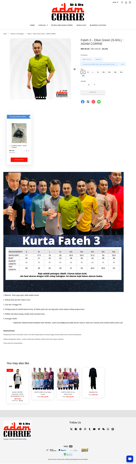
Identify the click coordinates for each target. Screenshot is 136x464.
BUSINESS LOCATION (98, 25)
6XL (83, 76)
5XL (121, 72)
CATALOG (43, 25)
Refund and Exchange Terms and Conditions (76, 459)
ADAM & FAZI (81, 25)
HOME (32, 25)
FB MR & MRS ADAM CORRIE (62, 25)
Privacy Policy (60, 459)
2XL (103, 72)
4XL (115, 72)
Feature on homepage (17, 34)
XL (98, 72)
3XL (109, 72)
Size (82, 69)
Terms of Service (52, 459)
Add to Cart (19, 160)
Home (5, 34)
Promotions (84, 55)
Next (74, 69)
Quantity (83, 81)
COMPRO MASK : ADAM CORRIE (18, 147)
